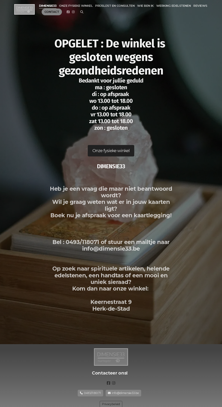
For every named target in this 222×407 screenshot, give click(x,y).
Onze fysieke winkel (111, 150)
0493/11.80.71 (90, 393)
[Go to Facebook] (68, 12)
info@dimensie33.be (123, 393)
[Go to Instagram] (73, 12)
